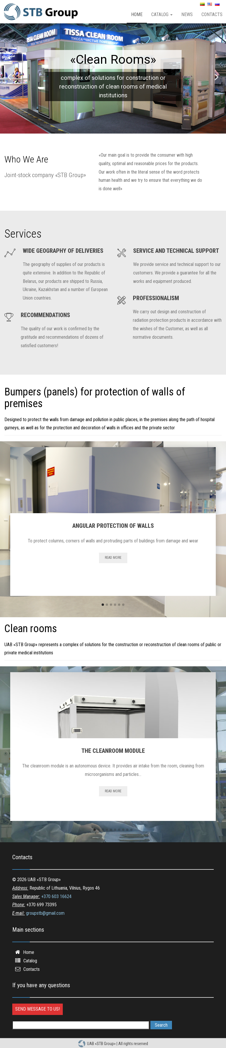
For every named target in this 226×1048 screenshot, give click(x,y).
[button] (9, 77)
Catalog (162, 14)
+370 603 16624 (56, 896)
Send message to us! (37, 1009)
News (187, 14)
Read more (113, 558)
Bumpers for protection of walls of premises (113, 58)
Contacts (31, 969)
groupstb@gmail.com (45, 913)
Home (136, 14)
